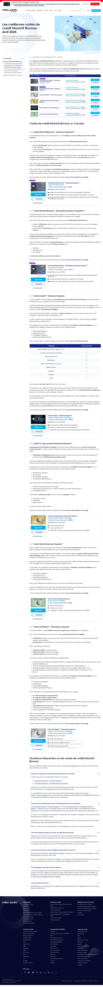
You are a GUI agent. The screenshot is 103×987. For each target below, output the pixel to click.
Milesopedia (26, 902)
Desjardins (26, 948)
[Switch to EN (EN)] (88, 10)
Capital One (26, 944)
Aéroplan (80, 912)
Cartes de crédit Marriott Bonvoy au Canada (13, 61)
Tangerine (26, 956)
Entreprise (80, 942)
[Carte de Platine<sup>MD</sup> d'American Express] (34, 95)
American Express (82, 931)
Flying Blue (53, 946)
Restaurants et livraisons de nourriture (88, 954)
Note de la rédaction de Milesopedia (92, 53)
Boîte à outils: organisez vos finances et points (61, 905)
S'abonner (97, 10)
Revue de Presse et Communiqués (32, 912)
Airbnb (79, 938)
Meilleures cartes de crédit (86, 902)
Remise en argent (82, 952)
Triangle (25, 960)
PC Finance (26, 952)
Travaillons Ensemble (67, 980)
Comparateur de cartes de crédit (87, 906)
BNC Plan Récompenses (56, 940)
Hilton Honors (53, 948)
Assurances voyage (83, 940)
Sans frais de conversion (84, 960)
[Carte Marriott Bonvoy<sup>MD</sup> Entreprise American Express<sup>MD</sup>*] (34, 81)
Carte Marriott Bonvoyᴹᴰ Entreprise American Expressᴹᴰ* (14, 65)
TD (24, 958)
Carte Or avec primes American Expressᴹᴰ (13, 69)
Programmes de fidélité (57, 929)
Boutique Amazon (55, 920)
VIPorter (52, 963)
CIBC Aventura (54, 944)
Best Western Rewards (56, 938)
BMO (24, 942)
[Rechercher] (84, 10)
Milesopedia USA (27, 921)
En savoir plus (37, 203)
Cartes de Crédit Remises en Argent (87, 908)
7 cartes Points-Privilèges (56, 853)
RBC (24, 954)
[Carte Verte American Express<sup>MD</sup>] (34, 114)
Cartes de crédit (28, 929)
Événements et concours (57, 908)
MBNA (24, 950)
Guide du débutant (55, 910)
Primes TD (53, 954)
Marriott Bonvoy (36, 886)
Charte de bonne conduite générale (32, 915)
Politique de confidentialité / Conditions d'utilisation (86, 980)
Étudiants (80, 948)
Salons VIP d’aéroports (84, 956)
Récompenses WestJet (56, 958)
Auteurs (25, 906)
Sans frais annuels (82, 958)
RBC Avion (53, 956)
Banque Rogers (27, 938)
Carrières (25, 910)
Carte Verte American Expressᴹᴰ (11, 70)
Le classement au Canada (85, 904)
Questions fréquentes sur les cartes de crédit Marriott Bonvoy (13, 75)
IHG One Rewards (54, 950)
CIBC (24, 946)
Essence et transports (83, 946)
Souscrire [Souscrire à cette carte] (95, 79)
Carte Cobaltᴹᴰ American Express (12, 67)
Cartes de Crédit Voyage (84, 910)
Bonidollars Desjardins (56, 942)
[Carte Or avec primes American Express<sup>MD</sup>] (34, 101)
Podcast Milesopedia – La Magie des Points (60, 914)
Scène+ (52, 960)
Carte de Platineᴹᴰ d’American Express (12, 72)
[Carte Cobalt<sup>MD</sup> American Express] (34, 107)
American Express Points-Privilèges (59, 933)
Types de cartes (82, 929)
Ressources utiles (55, 902)
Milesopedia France (28, 919)
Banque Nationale (28, 935)
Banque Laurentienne (28, 933)
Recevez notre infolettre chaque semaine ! (61, 912)
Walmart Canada (28, 963)
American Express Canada (30, 931)
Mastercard (81, 933)
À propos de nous (28, 904)
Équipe (25, 908)
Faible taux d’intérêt (83, 950)
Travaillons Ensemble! (29, 923)
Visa (79, 935)
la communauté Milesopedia (69, 766)
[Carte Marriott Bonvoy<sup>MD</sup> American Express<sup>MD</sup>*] (34, 88)
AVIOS (52, 935)
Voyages (80, 965)
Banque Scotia (27, 940)
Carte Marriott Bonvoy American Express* (48, 781)
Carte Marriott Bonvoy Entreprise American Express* (51, 783)
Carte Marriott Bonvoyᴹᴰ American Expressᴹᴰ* (14, 63)
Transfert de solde (83, 963)
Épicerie (80, 944)
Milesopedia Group (28, 917)
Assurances (81, 915)
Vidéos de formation (56, 918)
